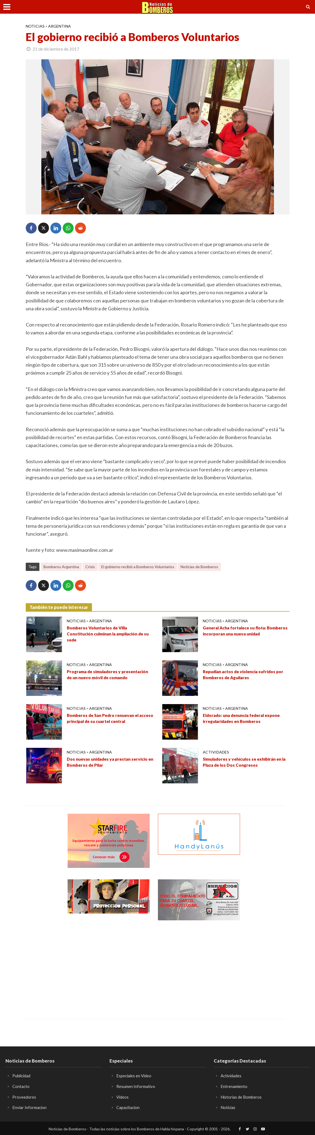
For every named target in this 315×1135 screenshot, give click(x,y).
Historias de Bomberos (242, 1096)
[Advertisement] (109, 965)
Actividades (216, 752)
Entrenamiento (234, 1086)
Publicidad (22, 1075)
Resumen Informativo (136, 1086)
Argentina (59, 26)
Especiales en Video (134, 1075)
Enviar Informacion (30, 1107)
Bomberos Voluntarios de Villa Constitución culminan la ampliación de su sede (108, 635)
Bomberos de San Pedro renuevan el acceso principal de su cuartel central (109, 719)
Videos (122, 1096)
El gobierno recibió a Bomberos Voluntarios (137, 566)
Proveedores (24, 1096)
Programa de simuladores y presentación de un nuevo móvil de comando (107, 679)
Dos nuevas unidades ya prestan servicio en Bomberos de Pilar (104, 762)
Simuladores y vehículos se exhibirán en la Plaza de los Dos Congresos (245, 762)
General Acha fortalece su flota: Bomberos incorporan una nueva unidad (240, 635)
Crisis (90, 566)
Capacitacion (128, 1107)
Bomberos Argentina (61, 566)
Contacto (21, 1086)
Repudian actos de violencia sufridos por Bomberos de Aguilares (245, 675)
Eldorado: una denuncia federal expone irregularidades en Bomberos (245, 719)
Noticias (35, 26)
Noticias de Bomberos (199, 566)
